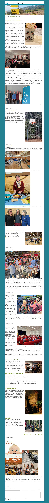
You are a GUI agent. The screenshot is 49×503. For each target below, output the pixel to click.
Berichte (16, 16)
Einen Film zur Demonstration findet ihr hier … (10, 384)
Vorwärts (39, 434)
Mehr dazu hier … (7, 237)
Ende (41, 434)
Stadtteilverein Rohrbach (12, 16)
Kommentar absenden (7, 499)
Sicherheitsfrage (40, 489)
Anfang (24, 434)
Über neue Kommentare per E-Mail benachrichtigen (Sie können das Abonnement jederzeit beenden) (17, 498)
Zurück (27, 434)
